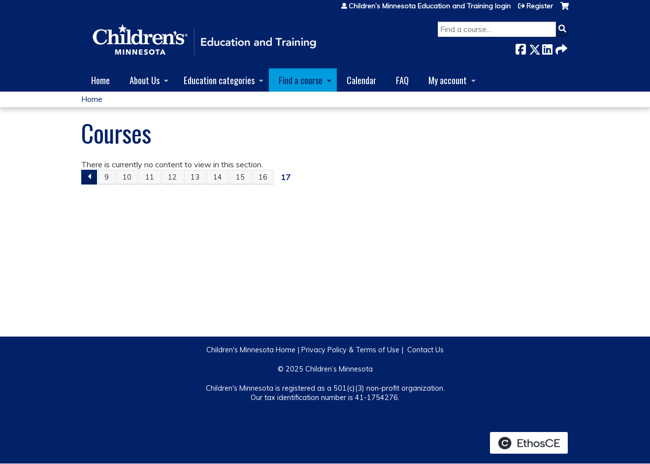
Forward (560, 47)
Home (100, 80)
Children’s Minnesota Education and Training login (430, 5)
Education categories (219, 80)
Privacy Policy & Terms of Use (350, 349)
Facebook (520, 47)
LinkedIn (547, 47)
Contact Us (425, 349)
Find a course (301, 80)
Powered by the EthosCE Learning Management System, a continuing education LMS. (529, 443)
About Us (145, 80)
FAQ (402, 80)
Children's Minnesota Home (250, 349)
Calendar (361, 80)
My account (447, 80)
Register (539, 5)
